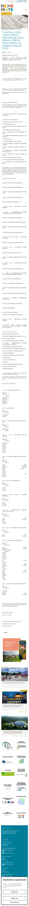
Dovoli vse (14, 892)
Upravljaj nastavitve (14, 902)
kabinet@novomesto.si (9, 862)
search (6, 1)
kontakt (9, 1)
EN (12, 1)
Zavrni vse (14, 898)
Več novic (21, 711)
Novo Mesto (10, 7)
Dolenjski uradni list (6, 28)
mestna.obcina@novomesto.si (10, 848)
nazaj (6, 632)
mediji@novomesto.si (8, 874)
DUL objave (13, 28)
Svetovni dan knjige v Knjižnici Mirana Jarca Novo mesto (13, 705)
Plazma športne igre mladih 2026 (13, 683)
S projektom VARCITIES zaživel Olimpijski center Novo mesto (12, 732)
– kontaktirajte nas (21, 1)
